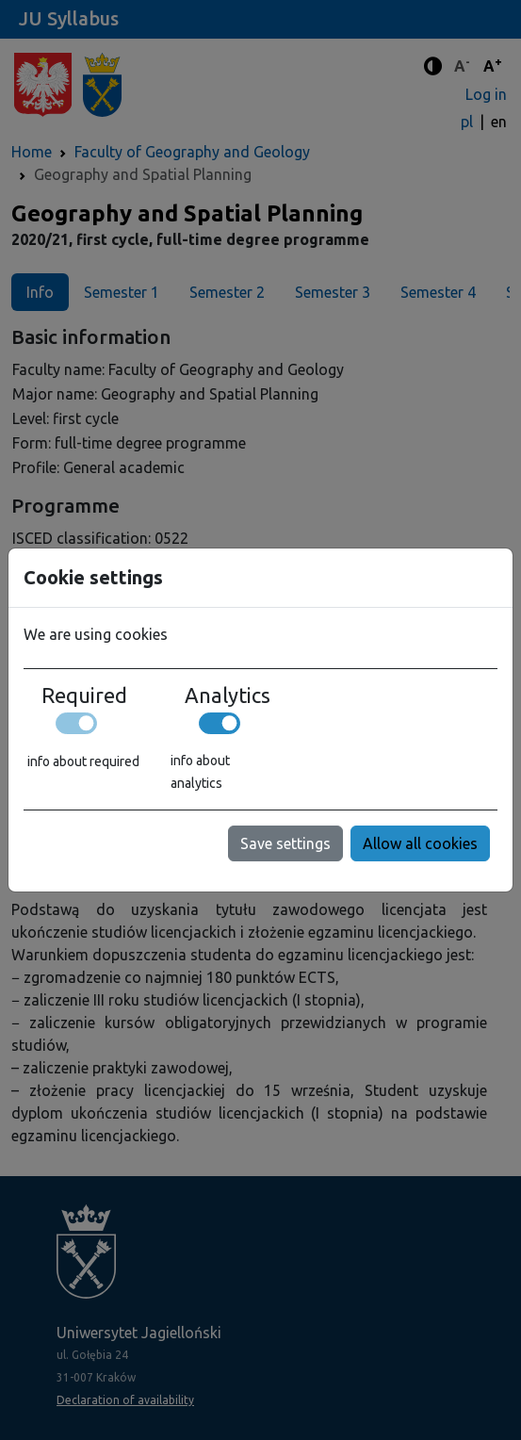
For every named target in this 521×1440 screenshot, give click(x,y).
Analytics (227, 695)
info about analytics (200, 772)
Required (84, 695)
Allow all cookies (420, 843)
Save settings (285, 843)
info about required (83, 761)
